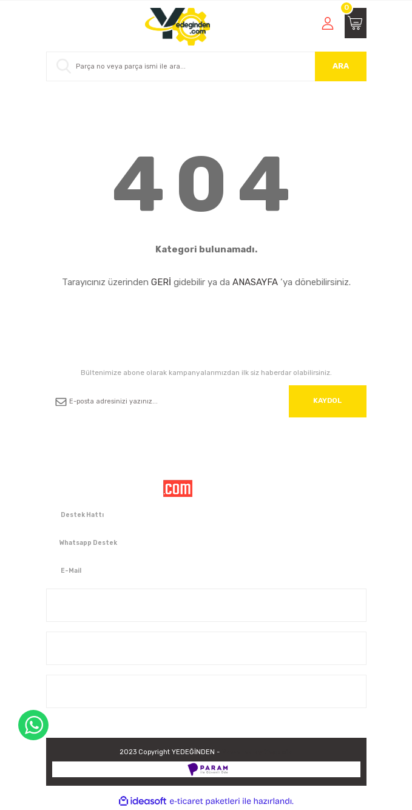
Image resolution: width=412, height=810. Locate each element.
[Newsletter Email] (206, 401)
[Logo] (177, 27)
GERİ (161, 282)
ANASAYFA (255, 282)
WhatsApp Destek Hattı (33, 725)
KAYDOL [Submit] (327, 400)
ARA (341, 65)
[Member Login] (328, 23)
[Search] (206, 66)
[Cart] (355, 23)
